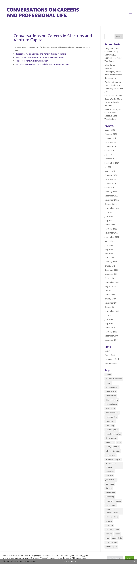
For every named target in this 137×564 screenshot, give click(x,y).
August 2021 (110, 241)
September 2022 (111, 208)
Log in (107, 351)
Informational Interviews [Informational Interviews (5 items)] (111, 465)
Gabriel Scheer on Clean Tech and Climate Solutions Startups (42, 64)
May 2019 (108, 323)
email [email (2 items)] (119, 442)
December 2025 (111, 142)
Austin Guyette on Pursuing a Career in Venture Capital (40, 57)
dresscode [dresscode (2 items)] (110, 442)
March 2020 (109, 294)
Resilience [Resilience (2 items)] (109, 525)
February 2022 (110, 228)
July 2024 (108, 167)
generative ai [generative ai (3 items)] (110, 455)
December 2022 (111, 195)
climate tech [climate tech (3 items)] (110, 408)
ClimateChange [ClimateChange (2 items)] (111, 404)
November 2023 (111, 183)
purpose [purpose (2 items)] (109, 521)
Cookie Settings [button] (115, 558)
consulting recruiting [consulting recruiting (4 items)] (113, 434)
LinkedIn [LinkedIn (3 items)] (109, 488)
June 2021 (108, 245)
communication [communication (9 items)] (111, 417)
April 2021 (108, 253)
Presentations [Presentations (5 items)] (111, 505)
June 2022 (108, 216)
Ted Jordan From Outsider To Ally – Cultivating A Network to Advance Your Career (113, 54)
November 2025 (111, 146)
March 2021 (109, 257)
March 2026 (109, 130)
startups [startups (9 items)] (109, 534)
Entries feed (109, 355)
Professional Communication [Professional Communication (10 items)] (112, 511)
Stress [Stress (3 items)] (117, 534)
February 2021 (110, 261)
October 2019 (110, 307)
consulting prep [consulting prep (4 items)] (112, 430)
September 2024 (111, 163)
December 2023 (111, 179)
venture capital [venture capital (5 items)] (111, 547)
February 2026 (110, 134)
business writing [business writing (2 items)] (112, 387)
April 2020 (108, 290)
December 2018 (111, 335)
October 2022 (110, 204)
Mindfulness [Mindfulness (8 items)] (110, 492)
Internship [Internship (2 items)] (109, 475)
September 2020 (111, 282)
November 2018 (111, 340)
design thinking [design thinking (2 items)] (111, 438)
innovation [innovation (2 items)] (110, 471)
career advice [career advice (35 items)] (111, 391)
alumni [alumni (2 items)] (108, 374)
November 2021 (111, 233)
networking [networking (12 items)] (110, 497)
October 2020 (110, 278)
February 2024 (110, 175)
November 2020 (111, 274)
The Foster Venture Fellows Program (32, 61)
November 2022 (111, 200)
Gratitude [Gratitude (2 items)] (109, 459)
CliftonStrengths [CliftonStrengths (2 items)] (112, 400)
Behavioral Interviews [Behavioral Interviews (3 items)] (114, 379)
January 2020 (110, 298)
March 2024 (109, 171)
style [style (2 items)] (107, 538)
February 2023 (110, 191)
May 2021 (108, 249)
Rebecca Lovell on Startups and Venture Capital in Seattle (41, 54)
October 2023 (110, 187)
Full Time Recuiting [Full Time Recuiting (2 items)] (113, 451)
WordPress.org (110, 363)
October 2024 (110, 158)
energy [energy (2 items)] (108, 447)
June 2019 (108, 319)
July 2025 (108, 154)
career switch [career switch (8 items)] (111, 396)
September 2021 (111, 237)
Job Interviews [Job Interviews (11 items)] (111, 480)
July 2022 (108, 212)
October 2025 (110, 150)
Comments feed (111, 359)
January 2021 (110, 266)
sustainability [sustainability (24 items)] (117, 538)
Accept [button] (129, 558)
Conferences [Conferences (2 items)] (110, 421)
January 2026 (110, 138)
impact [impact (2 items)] (118, 459)
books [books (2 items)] (108, 383)
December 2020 (111, 270)
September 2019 (111, 311)
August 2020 (110, 286)
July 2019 (108, 315)
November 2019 (111, 303)
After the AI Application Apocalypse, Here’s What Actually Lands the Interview (113, 71)
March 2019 (109, 327)
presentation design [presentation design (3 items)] (113, 501)
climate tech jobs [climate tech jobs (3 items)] (112, 413)
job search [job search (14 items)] (110, 484)
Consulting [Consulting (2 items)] (110, 425)
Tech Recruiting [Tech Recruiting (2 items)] (111, 542)
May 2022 (108, 220)
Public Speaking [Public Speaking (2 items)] (112, 517)
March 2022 (109, 224)
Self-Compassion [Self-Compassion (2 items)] (112, 530)
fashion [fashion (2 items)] (116, 447)
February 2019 (110, 331)
